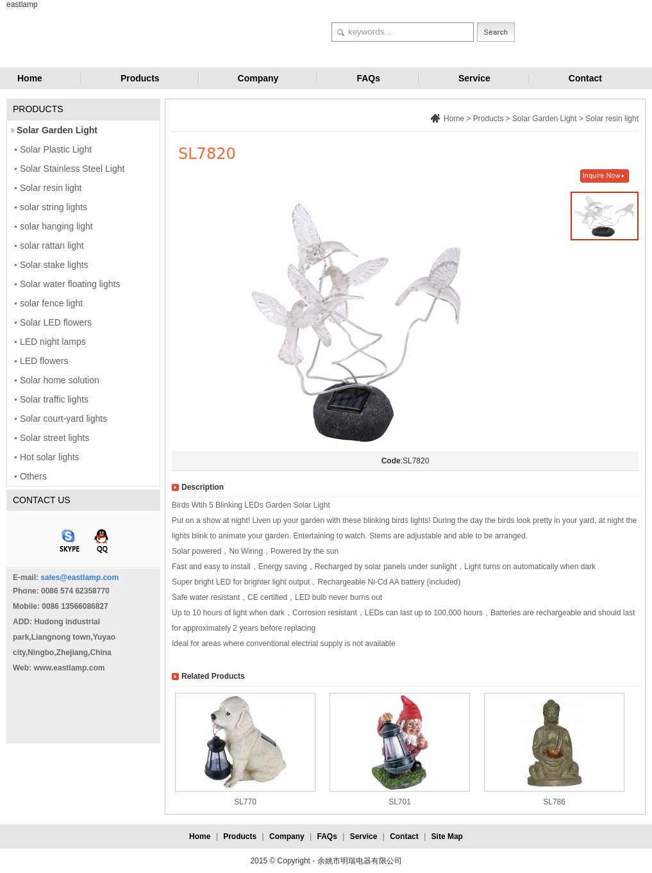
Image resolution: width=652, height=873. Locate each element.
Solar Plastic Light (56, 149)
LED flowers (44, 361)
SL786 (554, 801)
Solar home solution (59, 380)
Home (29, 78)
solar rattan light (52, 245)
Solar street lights (54, 438)
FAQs (368, 78)
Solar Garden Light (57, 130)
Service (474, 78)
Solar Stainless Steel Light (72, 168)
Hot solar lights (49, 457)
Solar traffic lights (54, 399)
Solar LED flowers (56, 322)
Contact (585, 78)
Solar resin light (51, 188)
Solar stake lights (54, 265)
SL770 (245, 801)
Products (140, 78)
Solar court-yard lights (63, 418)
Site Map (447, 836)
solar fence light (51, 303)
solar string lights (53, 207)
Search (496, 32)
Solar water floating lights (70, 284)
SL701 (400, 801)
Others (33, 476)
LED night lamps (53, 342)
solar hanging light (56, 226)
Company (258, 78)
